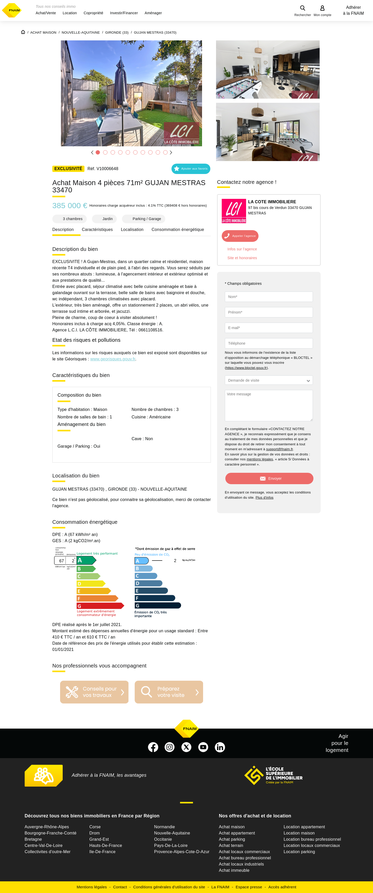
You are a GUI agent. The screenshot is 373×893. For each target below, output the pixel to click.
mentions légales (260, 459)
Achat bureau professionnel (245, 858)
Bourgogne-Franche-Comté (51, 833)
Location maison (299, 833)
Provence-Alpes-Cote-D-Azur (182, 852)
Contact (120, 887)
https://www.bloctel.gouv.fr (246, 368)
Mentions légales (92, 887)
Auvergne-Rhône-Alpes (47, 827)
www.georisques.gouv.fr (112, 359)
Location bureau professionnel (312, 839)
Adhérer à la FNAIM (353, 10)
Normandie (164, 827)
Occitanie (163, 839)
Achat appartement (237, 833)
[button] (45, 13)
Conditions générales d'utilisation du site (169, 887)
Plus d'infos (265, 497)
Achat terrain (231, 845)
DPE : (58, 534)
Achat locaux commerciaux (244, 852)
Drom (94, 833)
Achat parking (232, 839)
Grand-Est (99, 839)
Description (63, 229)
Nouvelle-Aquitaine (172, 833)
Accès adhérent (282, 887)
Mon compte (323, 15)
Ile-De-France (102, 852)
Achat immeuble (234, 870)
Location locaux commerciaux (312, 845)
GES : (58, 541)
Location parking (299, 852)
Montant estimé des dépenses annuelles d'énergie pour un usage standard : (124, 631)
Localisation (132, 229)
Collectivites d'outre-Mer (47, 852)
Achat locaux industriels (241, 864)
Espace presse (249, 887)
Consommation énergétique (178, 229)
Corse (95, 827)
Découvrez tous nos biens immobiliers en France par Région (92, 815)
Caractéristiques (97, 229)
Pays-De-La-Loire (171, 845)
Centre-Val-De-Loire (44, 845)
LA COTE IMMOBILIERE (272, 202)
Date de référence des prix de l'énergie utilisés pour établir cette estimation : (124, 643)
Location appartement (304, 827)
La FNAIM (220, 887)
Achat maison (232, 827)
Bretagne (33, 839)
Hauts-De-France (105, 845)
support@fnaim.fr (279, 449)
